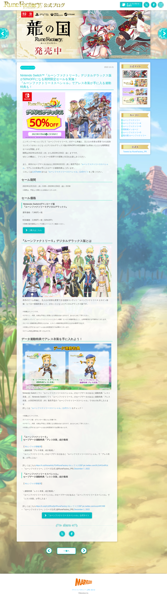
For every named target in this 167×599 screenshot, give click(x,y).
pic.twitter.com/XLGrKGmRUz (95, 465)
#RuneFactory (62, 465)
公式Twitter (36, 172)
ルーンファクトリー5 (28, 67)
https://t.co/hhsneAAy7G (46, 465)
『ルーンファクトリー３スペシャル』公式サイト (68, 172)
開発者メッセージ (130, 133)
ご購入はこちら (35, 230)
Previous (4, 33)
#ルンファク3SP (76, 465)
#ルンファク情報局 (33, 447)
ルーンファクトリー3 (132, 136)
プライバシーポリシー (79, 590)
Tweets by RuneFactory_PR (135, 155)
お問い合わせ (91, 590)
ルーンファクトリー (131, 123)
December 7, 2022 (82, 469)
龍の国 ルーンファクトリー (134, 139)
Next (162, 33)
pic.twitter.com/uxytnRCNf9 (93, 506)
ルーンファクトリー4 (132, 126)
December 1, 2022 (82, 509)
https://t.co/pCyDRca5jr (45, 506)
